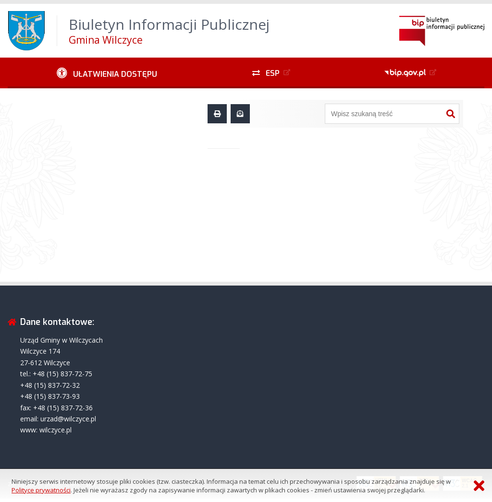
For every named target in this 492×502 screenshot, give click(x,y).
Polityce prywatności (41, 490)
